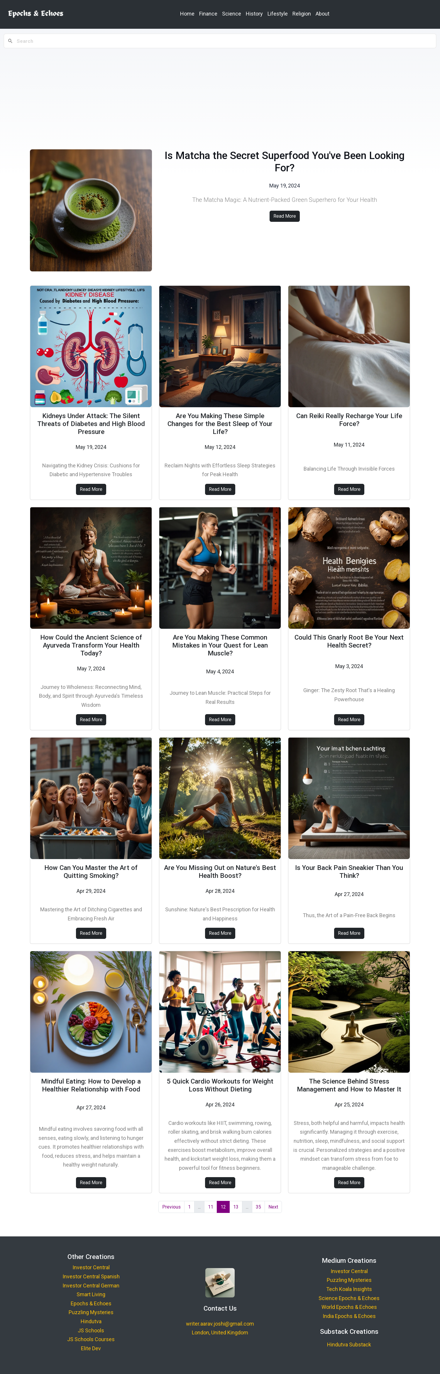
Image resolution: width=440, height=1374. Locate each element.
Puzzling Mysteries (91, 1312)
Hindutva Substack (349, 1344)
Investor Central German (90, 1285)
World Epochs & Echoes (349, 1307)
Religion (301, 14)
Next (273, 1207)
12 (223, 1207)
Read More (284, 216)
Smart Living (91, 1294)
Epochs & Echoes (91, 1303)
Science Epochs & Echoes (349, 1298)
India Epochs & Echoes (349, 1316)
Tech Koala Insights (349, 1289)
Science (231, 14)
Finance (208, 14)
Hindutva (91, 1321)
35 (258, 1207)
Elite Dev (91, 1348)
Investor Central (91, 1267)
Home (187, 14)
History (254, 14)
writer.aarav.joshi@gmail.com (220, 1324)
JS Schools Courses (91, 1339)
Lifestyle (278, 14)
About (322, 14)
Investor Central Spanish (91, 1276)
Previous (171, 1207)
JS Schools (91, 1330)
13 (235, 1207)
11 (210, 1207)
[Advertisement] (220, 94)
